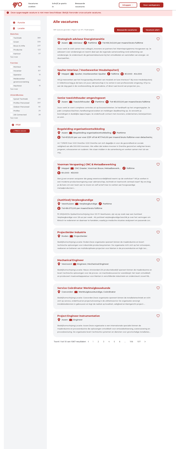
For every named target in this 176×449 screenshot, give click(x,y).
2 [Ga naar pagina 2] (98, 341)
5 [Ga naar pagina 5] (114, 341)
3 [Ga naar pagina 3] (103, 341)
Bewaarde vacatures (127, 30)
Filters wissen (19, 131)
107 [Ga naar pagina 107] (139, 341)
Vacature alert (153, 30)
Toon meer (14, 57)
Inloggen (128, 5)
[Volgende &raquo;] (145, 341)
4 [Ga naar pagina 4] (109, 341)
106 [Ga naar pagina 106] (131, 341)
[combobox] (25, 22)
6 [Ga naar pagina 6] (119, 341)
